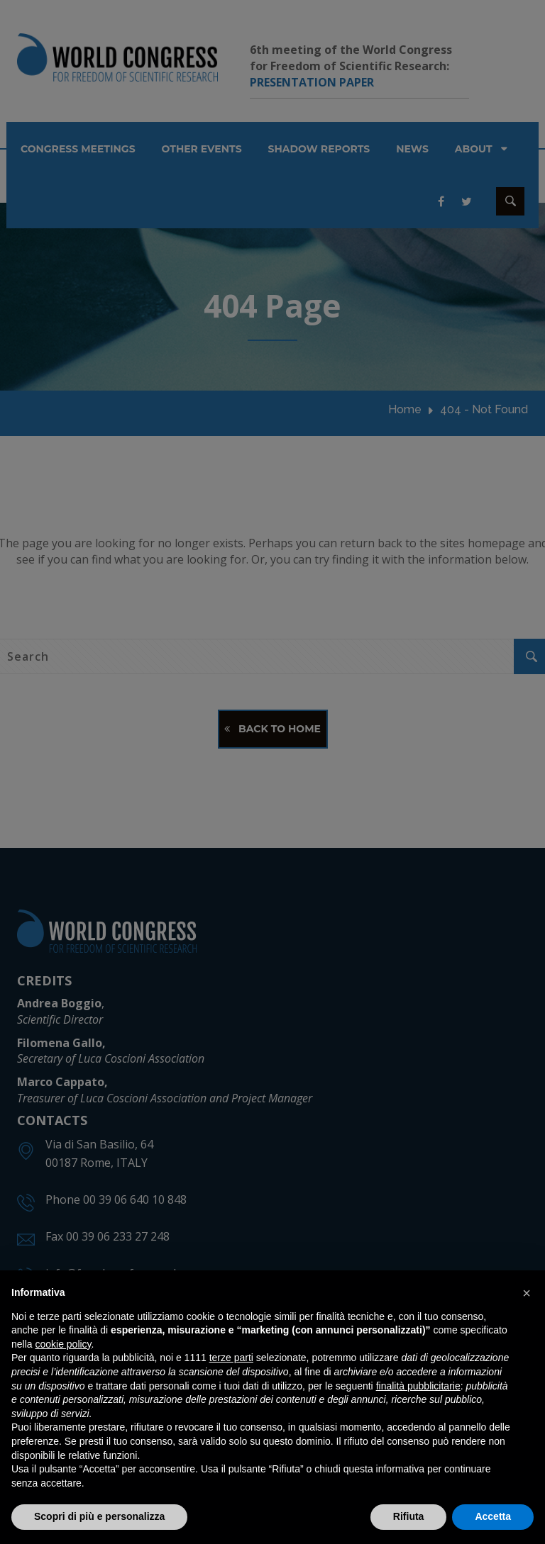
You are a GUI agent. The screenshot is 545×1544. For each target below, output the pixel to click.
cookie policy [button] (63, 1344)
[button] (526, 1293)
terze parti (231, 1357)
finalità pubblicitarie (418, 1386)
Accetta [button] (493, 1516)
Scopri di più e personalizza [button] (99, 1516)
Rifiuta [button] (408, 1516)
